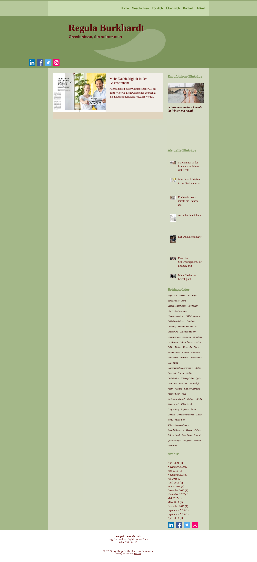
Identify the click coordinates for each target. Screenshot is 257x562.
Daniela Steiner (185, 326)
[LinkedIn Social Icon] (32, 62)
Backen (182, 295)
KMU (170, 389)
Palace (197, 430)
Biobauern (193, 306)
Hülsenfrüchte (187, 378)
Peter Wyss (187, 435)
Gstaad (181, 373)
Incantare (172, 383)
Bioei (170, 311)
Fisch (196, 347)
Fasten (198, 342)
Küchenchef (173, 404)
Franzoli (184, 357)
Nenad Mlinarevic (176, 430)
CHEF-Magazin (193, 316)
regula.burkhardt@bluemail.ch (128, 539)
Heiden (189, 373)
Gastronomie (196, 357)
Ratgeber (187, 440)
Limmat (171, 414)
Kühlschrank (186, 404)
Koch (184, 394)
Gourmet (172, 373)
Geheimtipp (173, 363)
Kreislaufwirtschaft (176, 399)
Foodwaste (173, 357)
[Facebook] (40, 62)
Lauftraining (173, 409)
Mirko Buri (180, 420)
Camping (172, 326)
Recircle (197, 440)
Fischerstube (173, 352)
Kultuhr (191, 399)
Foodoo (185, 352)
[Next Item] (198, 92)
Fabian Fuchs (186, 342)
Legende (185, 409)
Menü (170, 420)
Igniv (198, 378)
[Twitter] (48, 62)
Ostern (189, 430)
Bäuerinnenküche (176, 316)
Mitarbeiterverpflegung (178, 425)
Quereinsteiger (174, 440)
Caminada (191, 321)
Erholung (197, 337)
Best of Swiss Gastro (177, 306)
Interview (182, 383)
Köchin (199, 399)
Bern (183, 301)
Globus (198, 368)
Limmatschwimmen (185, 414)
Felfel (170, 347)
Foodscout (195, 352)
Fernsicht (187, 347)
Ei (196, 326)
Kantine (178, 389)
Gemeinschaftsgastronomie (180, 368)
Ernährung (173, 342)
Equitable (186, 337)
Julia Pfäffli (194, 383)
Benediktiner (173, 301)
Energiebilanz (174, 337)
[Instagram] (56, 62)
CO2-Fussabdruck (176, 321)
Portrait (197, 435)
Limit (193, 409)
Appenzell (172, 295)
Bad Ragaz (192, 295)
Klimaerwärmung (192, 389)
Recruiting (172, 445)
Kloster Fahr (174, 394)
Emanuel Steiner (188, 332)
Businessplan (181, 311)
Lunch (199, 414)
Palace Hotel (174, 435)
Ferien (178, 347)
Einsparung (173, 332)
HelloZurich (173, 378)
